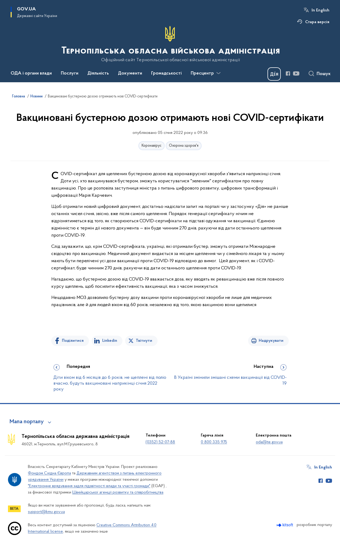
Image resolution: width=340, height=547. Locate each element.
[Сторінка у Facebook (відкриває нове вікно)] (288, 73)
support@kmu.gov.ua (46, 512)
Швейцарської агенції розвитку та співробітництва (117, 492)
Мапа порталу (27, 422)
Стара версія (317, 22)
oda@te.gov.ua (269, 442)
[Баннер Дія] (274, 74)
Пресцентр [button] (202, 73)
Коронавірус (152, 146)
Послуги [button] (69, 73)
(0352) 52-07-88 (160, 442)
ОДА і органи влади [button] (31, 73)
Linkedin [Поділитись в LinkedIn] (109, 341)
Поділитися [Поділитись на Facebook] (73, 341)
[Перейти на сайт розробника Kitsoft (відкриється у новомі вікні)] (285, 525)
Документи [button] (130, 73)
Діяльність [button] (98, 73)
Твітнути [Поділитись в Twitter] (144, 341)
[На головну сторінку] (170, 44)
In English (320, 10)
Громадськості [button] (166, 73)
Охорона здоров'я (183, 146)
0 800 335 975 (214, 442)
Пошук (324, 74)
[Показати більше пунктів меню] (218, 73)
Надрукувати (271, 341)
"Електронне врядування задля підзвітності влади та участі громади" (89, 486)
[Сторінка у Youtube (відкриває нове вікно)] (296, 73)
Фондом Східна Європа (49, 473)
